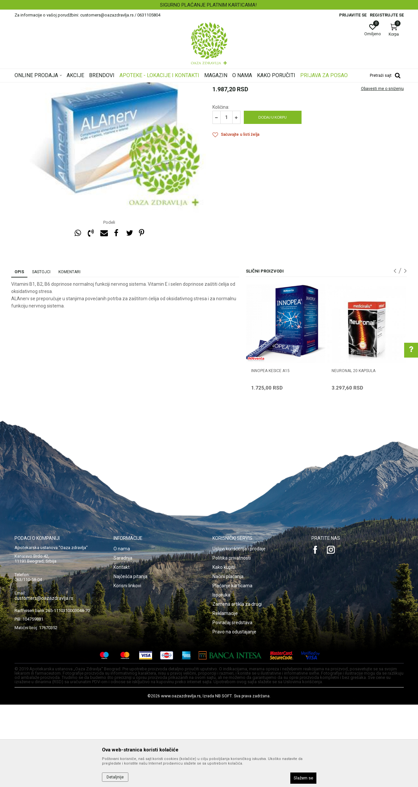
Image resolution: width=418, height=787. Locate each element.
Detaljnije (115, 777)
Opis (19, 354)
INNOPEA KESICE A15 (270, 453)
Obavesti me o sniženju (382, 171)
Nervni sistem (178, 86)
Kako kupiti (223, 649)
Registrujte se (387, 15)
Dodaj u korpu (272, 199)
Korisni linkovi (127, 668)
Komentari (69, 354)
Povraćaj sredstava (232, 705)
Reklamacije (225, 695)
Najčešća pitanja (130, 658)
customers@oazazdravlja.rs (44, 680)
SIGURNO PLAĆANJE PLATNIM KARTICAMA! (208, 5)
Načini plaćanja (227, 658)
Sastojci (41, 354)
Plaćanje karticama (232, 668)
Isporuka (221, 677)
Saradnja (122, 640)
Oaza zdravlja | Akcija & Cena (41, 86)
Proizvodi (81, 86)
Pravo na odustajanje (234, 714)
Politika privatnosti (231, 640)
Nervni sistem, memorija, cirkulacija (127, 86)
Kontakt (121, 649)
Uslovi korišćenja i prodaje (239, 631)
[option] (209, 5)
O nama (121, 631)
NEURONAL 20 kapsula (353, 453)
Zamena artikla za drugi (237, 686)
